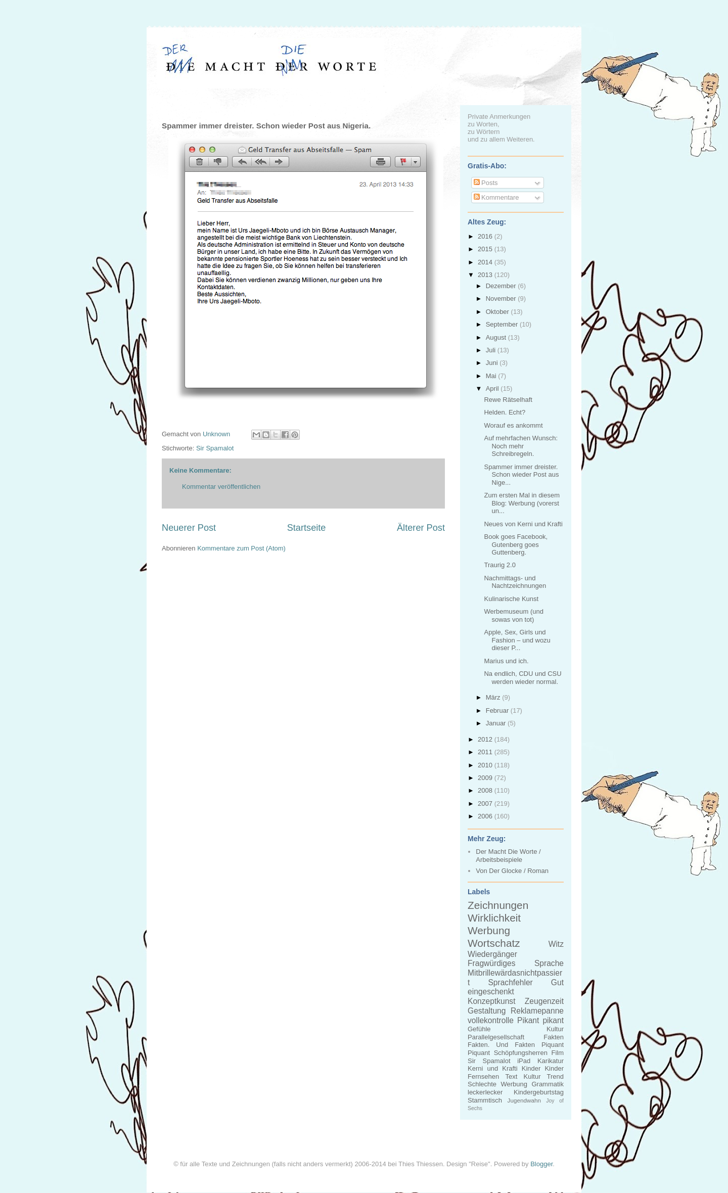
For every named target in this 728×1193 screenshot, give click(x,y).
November (502, 298)
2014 (486, 262)
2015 (486, 249)
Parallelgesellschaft (496, 1037)
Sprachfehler (510, 982)
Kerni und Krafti (493, 1068)
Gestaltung (487, 1010)
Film (557, 1053)
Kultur (555, 1029)
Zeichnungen (498, 905)
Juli (491, 350)
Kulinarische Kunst (511, 599)
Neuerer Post (189, 528)
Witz (556, 944)
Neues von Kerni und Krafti (523, 524)
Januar (497, 723)
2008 (486, 790)
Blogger (541, 1164)
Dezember (502, 286)
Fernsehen (483, 1076)
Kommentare (496, 197)
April (493, 388)
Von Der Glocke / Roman (512, 871)
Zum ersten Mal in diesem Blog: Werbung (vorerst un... (522, 503)
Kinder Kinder (543, 1068)
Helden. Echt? (504, 412)
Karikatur (550, 1061)
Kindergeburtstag (539, 1092)
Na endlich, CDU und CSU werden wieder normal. (522, 677)
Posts (486, 183)
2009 (486, 778)
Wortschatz (494, 943)
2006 (486, 816)
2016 (486, 236)
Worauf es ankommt (513, 425)
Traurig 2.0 (499, 565)
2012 (486, 739)
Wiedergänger (492, 954)
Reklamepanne (537, 1010)
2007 (486, 803)
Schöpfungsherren (521, 1053)
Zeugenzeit (544, 1001)
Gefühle (479, 1029)
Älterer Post (421, 528)
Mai (492, 376)
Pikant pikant (540, 1020)
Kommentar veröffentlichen (221, 486)
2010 (486, 765)
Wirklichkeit (494, 918)
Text (511, 1076)
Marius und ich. (506, 661)
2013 (486, 275)
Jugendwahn (524, 1100)
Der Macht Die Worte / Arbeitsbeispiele (508, 855)
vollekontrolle (491, 1020)
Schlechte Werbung (497, 1084)
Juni (492, 362)
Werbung (489, 930)
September (503, 324)
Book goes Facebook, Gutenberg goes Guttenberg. (516, 544)
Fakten (553, 1037)
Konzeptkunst (492, 1001)
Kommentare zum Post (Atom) (241, 548)
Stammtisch (485, 1100)
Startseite (306, 528)
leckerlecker (485, 1092)
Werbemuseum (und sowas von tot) (513, 615)
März (494, 697)
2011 (486, 752)
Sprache (549, 963)
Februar (498, 710)
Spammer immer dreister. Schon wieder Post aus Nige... (521, 474)
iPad (523, 1061)
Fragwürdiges (491, 963)
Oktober (498, 311)
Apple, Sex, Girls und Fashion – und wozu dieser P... (517, 640)
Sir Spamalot (215, 448)
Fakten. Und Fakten (501, 1044)
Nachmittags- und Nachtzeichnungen (515, 582)
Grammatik (547, 1084)
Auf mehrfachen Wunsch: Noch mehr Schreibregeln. (521, 445)
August (497, 337)
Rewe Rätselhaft (508, 399)
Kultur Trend (544, 1076)
